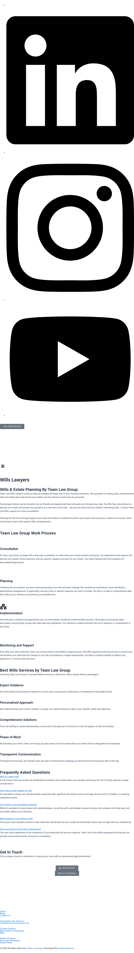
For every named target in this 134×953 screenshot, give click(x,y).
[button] (67, 466)
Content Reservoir (66, 948)
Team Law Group (35, 948)
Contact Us (5, 915)
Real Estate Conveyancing (12, 931)
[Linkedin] (70, 152)
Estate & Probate (8, 938)
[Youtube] (70, 415)
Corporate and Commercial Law (15, 923)
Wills (2, 933)
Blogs (2, 913)
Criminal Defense (8, 929)
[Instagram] (70, 300)
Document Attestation (10, 941)
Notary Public (6, 943)
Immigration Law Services (12, 921)
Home (3, 911)
